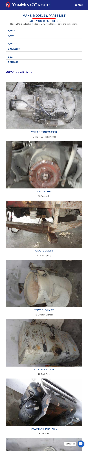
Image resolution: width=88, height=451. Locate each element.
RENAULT (14, 62)
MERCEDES (15, 49)
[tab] (44, 30)
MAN (12, 36)
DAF (12, 57)
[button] (81, 443)
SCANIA (13, 44)
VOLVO (13, 31)
